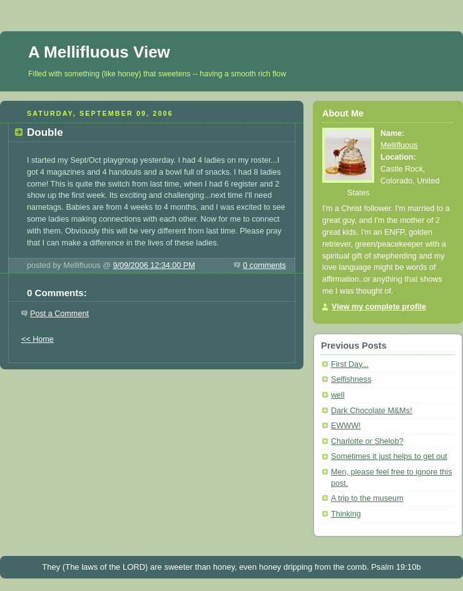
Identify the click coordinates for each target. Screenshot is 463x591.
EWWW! (346, 425)
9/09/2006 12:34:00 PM (154, 265)
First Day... (350, 364)
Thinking (346, 514)
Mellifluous (399, 145)
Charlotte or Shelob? (367, 441)
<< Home (37, 339)
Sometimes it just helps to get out (389, 456)
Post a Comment (59, 313)
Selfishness (351, 379)
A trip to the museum (367, 498)
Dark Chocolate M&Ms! (371, 410)
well (338, 395)
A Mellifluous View (99, 52)
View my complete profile (379, 306)
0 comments (264, 265)
